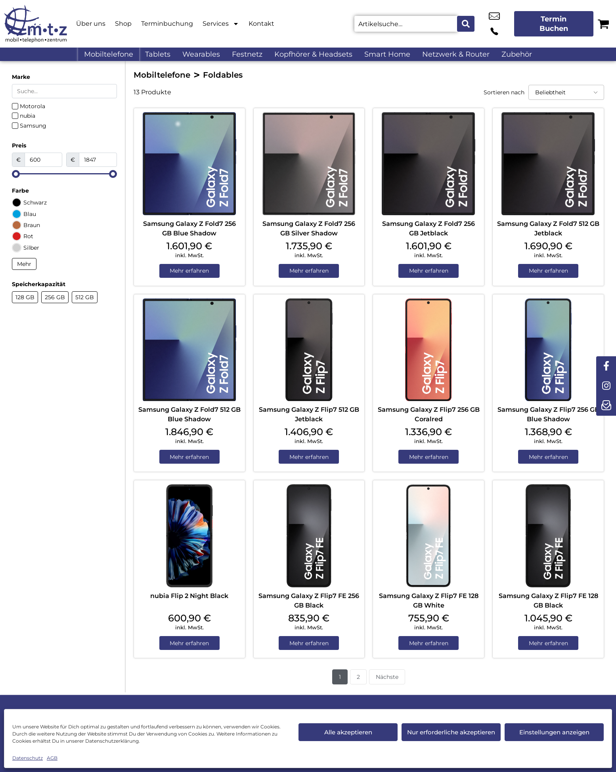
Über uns (90, 23)
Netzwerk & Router (456, 54)
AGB (52, 758)
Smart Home (387, 54)
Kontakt (261, 23)
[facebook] (606, 366)
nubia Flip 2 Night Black (189, 596)
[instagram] (606, 386)
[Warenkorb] (603, 24)
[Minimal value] (64, 174)
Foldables (223, 75)
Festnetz (247, 54)
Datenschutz (27, 758)
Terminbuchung (167, 23)
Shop (123, 23)
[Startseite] (35, 24)
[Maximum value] (97, 159)
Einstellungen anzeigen (554, 732)
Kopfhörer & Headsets (313, 54)
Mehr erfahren (189, 271)
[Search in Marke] (64, 91)
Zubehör (516, 54)
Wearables (201, 54)
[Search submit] (466, 24)
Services (221, 23)
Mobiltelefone (108, 54)
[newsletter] (606, 406)
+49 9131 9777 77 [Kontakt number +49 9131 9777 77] (503, 24)
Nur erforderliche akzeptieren (451, 732)
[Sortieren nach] (566, 92)
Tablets (157, 54)
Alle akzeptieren (348, 732)
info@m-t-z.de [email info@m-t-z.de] (485, 24)
